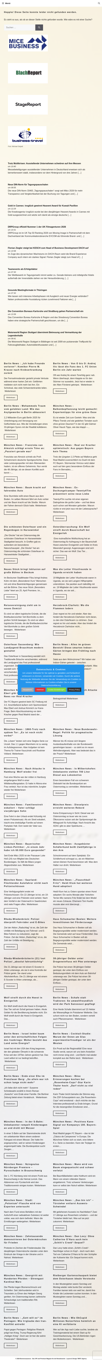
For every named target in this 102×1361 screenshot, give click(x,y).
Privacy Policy (74, 690)
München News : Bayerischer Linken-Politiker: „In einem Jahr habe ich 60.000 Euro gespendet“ (25, 847)
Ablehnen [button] (40, 690)
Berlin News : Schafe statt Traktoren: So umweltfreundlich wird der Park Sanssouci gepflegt (74, 1001)
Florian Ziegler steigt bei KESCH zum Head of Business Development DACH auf (48, 248)
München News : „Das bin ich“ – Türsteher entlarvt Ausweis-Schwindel (73, 1203)
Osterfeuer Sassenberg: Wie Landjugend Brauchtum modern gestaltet (23, 647)
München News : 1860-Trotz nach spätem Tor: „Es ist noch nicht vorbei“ (24, 732)
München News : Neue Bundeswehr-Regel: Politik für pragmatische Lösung (75, 732)
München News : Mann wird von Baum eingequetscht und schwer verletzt (73, 1167)
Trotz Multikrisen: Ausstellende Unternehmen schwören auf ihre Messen (44, 163)
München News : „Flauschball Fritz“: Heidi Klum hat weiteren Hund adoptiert (72, 883)
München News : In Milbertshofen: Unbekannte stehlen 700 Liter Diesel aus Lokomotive (74, 771)
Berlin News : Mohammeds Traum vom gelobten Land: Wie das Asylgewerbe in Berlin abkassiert (25, 409)
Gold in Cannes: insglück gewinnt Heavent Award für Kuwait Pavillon (43, 206)
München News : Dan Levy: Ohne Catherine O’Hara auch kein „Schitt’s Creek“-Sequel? (73, 1239)
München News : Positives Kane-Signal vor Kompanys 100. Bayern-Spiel (75, 1125)
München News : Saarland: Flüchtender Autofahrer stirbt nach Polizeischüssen (26, 883)
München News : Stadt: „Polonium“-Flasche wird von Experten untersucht (22, 1203)
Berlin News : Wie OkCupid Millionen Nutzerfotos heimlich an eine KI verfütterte (74, 1321)
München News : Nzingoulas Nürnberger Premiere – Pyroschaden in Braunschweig (23, 1167)
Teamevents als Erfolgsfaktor (22, 269)
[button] (99, 3)
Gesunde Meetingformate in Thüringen (27, 290)
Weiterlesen (10, 398)
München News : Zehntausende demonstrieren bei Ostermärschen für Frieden (25, 1239)
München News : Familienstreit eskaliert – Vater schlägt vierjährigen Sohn (23, 808)
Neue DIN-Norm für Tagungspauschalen (28, 184)
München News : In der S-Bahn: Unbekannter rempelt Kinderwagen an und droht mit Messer (25, 1125)
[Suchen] (39, 27)
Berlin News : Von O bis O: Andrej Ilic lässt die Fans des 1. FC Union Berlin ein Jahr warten (75, 366)
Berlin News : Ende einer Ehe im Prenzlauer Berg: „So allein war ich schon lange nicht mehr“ (26, 1079)
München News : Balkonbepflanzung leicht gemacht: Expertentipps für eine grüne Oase (75, 409)
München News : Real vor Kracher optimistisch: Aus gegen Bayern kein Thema (74, 448)
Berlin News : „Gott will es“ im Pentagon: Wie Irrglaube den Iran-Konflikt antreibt (25, 1321)
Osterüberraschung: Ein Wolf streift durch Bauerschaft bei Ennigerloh (71, 530)
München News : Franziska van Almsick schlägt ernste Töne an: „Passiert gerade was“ (24, 448)
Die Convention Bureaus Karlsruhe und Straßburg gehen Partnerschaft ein (45, 311)
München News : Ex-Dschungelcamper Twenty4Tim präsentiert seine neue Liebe (72, 490)
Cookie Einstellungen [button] (56, 690)
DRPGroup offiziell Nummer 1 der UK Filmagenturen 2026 (37, 227)
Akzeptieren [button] (27, 690)
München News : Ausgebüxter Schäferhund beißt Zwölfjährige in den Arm (74, 847)
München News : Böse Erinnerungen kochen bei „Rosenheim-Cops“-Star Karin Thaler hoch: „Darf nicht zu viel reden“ (73, 1082)
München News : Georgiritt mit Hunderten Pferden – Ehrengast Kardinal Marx (24, 1278)
